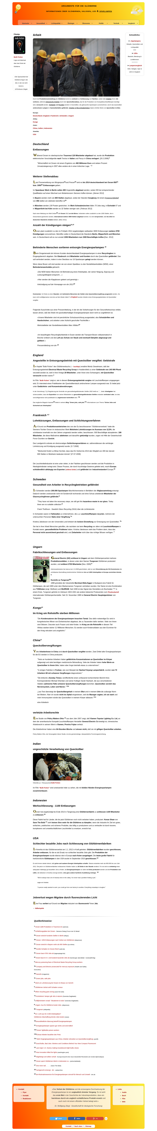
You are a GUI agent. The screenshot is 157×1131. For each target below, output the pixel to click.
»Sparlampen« (135, 41)
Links (120, 1089)
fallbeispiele (38, 908)
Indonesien (48, 128)
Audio (124, 1092)
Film (123, 1098)
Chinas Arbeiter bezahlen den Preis (48, 1034)
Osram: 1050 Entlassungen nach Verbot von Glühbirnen (55, 940)
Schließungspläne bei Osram (45, 931)
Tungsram (39, 1009)
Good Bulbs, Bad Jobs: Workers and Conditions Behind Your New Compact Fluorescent (66, 1043)
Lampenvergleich (135, 65)
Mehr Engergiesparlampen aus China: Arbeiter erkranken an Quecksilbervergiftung (65, 1039)
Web (123, 1102)
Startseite (25, 23)
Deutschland (37, 116)
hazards (39, 974)
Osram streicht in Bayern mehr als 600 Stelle (51, 944)
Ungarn (71, 116)
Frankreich (54, 116)
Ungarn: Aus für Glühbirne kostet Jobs (48, 1005)
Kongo (35, 122)
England (46, 116)
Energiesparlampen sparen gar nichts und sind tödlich (54, 1026)
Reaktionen (27, 1098)
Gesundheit (40, 23)
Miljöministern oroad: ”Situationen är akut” (50, 1001)
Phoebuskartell (113, 592)
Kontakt (21, 1089)
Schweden (63, 116)
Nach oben (78, 1126)
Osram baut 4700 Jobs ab (45, 953)
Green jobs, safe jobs (43, 978)
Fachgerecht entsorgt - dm (45, 1070)
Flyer (24, 1092)
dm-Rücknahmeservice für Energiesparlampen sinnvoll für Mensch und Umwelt (63, 1074)
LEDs (136, 53)
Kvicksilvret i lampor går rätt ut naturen (49, 996)
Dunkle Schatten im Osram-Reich (47, 949)
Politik (101, 23)
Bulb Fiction (55, 783)
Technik (116, 23)
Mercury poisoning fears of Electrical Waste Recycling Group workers (58, 962)
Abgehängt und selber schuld (46, 1057)
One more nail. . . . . (43, 1066)
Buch (124, 1095)
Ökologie (71, 23)
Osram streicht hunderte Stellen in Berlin (50, 936)
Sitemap (88, 1126)
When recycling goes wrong (44, 992)
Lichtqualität (55, 23)
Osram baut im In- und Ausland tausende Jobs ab (52, 958)
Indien (40, 128)
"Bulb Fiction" (44, 380)
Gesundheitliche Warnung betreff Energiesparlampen (54, 1021)
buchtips (75, 366)
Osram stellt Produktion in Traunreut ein (48, 927)
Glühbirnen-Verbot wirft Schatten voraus (49, 987)
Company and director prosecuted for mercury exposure (55, 966)
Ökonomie (86, 23)
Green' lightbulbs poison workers (48, 1030)
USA (34, 134)
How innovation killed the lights (46, 1052)
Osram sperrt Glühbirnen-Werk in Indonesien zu (52, 1061)
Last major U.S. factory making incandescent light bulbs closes (57, 1048)
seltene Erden (71, 469)
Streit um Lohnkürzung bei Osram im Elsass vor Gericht (54, 983)
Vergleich (131, 23)
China (35, 128)
